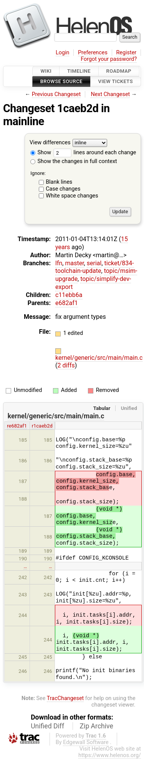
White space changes (72, 196)
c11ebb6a (69, 295)
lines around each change (94, 152)
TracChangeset (65, 698)
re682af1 (17, 426)
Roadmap (119, 71)
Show (40, 152)
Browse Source (61, 82)
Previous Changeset (56, 94)
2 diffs (65, 365)
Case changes (63, 189)
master (74, 263)
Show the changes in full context (73, 161)
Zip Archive (96, 726)
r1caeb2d (42, 426)
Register (126, 52)
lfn (58, 263)
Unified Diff (47, 726)
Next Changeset (110, 94)
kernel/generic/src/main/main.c (98, 357)
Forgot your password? (109, 59)
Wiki (45, 71)
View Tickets (115, 82)
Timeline (79, 71)
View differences (50, 142)
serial (94, 263)
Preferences (93, 52)
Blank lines (59, 182)
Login (63, 52)
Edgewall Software (86, 742)
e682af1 (66, 303)
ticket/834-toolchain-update (94, 267)
